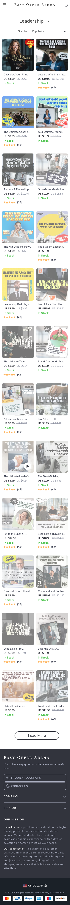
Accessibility (58, 893)
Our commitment (15, 848)
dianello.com (12, 827)
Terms (38, 893)
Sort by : (23, 31)
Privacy (45, 893)
